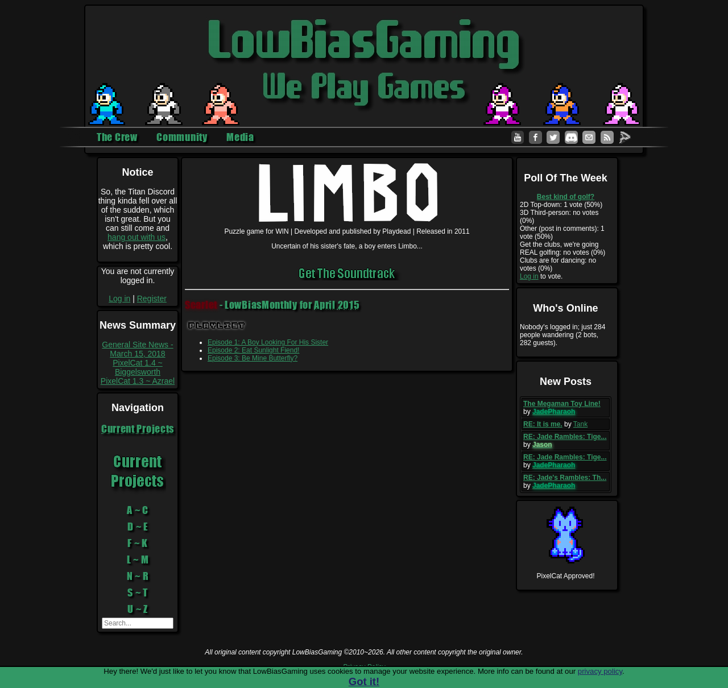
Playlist (217, 325)
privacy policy (600, 671)
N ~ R (138, 576)
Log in (119, 298)
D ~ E (137, 526)
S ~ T (137, 592)
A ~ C (137, 510)
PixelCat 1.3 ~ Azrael (138, 381)
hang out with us (136, 237)
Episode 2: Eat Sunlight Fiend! (253, 350)
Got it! (364, 681)
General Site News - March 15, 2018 (137, 349)
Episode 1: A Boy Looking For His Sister (268, 342)
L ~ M (138, 559)
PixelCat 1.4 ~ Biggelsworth (138, 367)
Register (152, 298)
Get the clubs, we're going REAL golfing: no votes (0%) (562, 248)
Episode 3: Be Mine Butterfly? (252, 358)
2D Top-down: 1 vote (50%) (561, 205)
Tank (580, 424)
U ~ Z (137, 609)
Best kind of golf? (565, 197)
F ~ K (137, 543)
